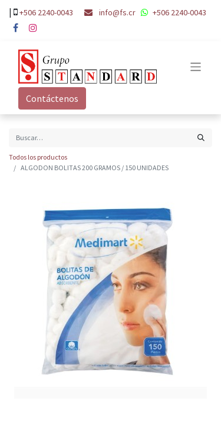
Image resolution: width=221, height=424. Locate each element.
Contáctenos (52, 98)
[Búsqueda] (201, 137)
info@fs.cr (117, 12)
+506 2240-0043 (46, 12)
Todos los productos (38, 157)
